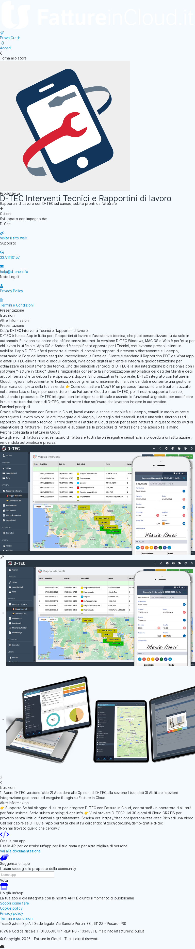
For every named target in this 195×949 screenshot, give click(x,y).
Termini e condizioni (16, 918)
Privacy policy (11, 913)
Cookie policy (11, 908)
